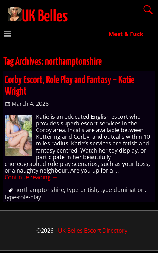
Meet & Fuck (126, 34)
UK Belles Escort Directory (92, 230)
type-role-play (23, 197)
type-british (82, 190)
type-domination (122, 190)
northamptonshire (39, 190)
